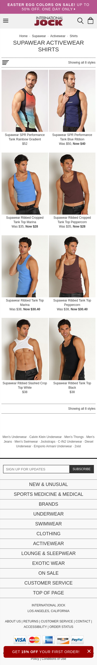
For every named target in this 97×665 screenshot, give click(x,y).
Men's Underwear (15, 437)
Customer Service (48, 583)
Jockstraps (48, 441)
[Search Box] (80, 21)
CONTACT (83, 621)
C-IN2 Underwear (70, 441)
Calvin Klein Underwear (45, 437)
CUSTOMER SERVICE (57, 621)
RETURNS (30, 621)
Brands (48, 504)
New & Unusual (48, 484)
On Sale (48, 573)
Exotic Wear (48, 563)
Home (23, 36)
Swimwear (48, 523)
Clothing (48, 533)
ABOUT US (13, 621)
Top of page (48, 592)
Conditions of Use (54, 659)
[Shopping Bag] (90, 20)
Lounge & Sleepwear (48, 553)
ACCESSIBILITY (35, 627)
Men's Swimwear (26, 441)
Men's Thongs (74, 437)
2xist (77, 446)
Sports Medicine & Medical (48, 494)
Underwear (48, 514)
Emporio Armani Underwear (53, 446)
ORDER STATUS (61, 627)
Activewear (48, 543)
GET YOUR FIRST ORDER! (52, 651)
